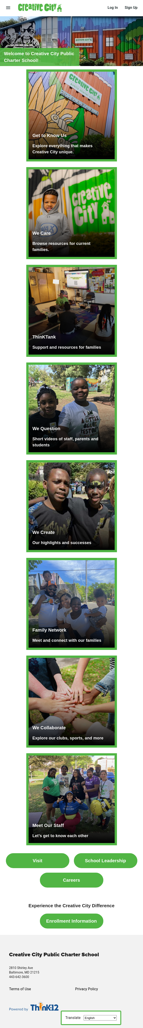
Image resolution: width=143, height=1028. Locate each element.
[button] (62, 7)
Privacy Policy (86, 989)
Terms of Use (20, 989)
